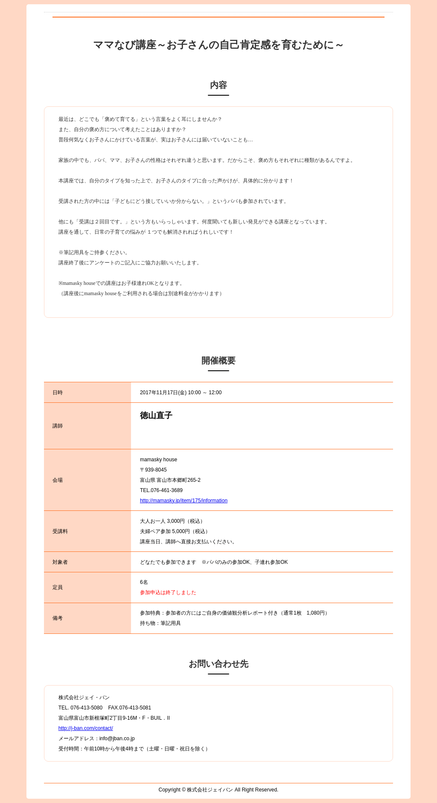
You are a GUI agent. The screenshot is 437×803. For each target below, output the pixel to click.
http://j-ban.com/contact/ (85, 728)
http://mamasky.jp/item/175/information (183, 501)
